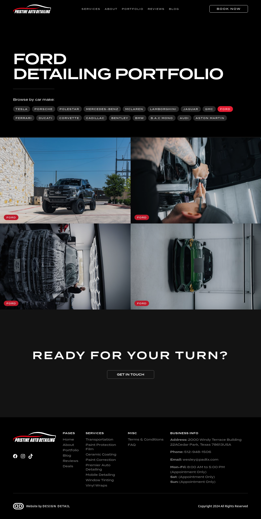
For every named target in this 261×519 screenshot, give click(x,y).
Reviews (156, 9)
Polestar (69, 109)
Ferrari (24, 118)
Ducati (45, 118)
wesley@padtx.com (194, 459)
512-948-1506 (190, 452)
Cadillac (95, 118)
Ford (225, 109)
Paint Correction (101, 460)
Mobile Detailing (100, 475)
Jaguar (190, 109)
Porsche (43, 109)
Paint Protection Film (101, 447)
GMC (209, 109)
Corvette (69, 118)
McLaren (134, 109)
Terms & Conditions (146, 439)
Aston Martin (210, 118)
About (111, 9)
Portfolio (132, 9)
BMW (139, 118)
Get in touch (130, 374)
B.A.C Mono (162, 118)
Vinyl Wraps (96, 485)
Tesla (22, 109)
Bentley (119, 118)
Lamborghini (163, 109)
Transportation (99, 439)
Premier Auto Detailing (98, 467)
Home (68, 439)
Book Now (229, 9)
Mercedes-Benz (102, 109)
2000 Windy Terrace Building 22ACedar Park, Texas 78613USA (206, 442)
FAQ (132, 445)
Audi (184, 118)
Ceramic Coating (101, 454)
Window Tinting (100, 480)
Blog (174, 9)
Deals (68, 466)
